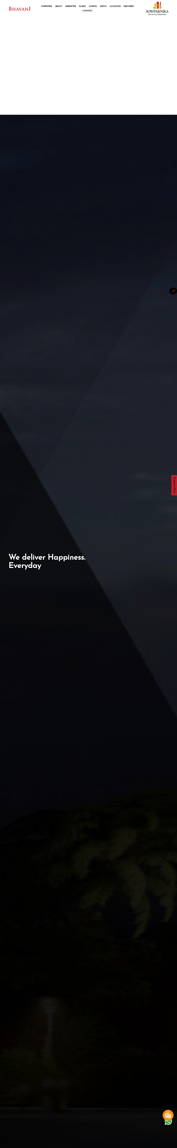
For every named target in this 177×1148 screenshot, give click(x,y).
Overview (46, 6)
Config (93, 6)
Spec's (103, 6)
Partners (129, 6)
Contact (87, 11)
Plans (82, 6)
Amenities (70, 6)
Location (115, 6)
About (58, 6)
